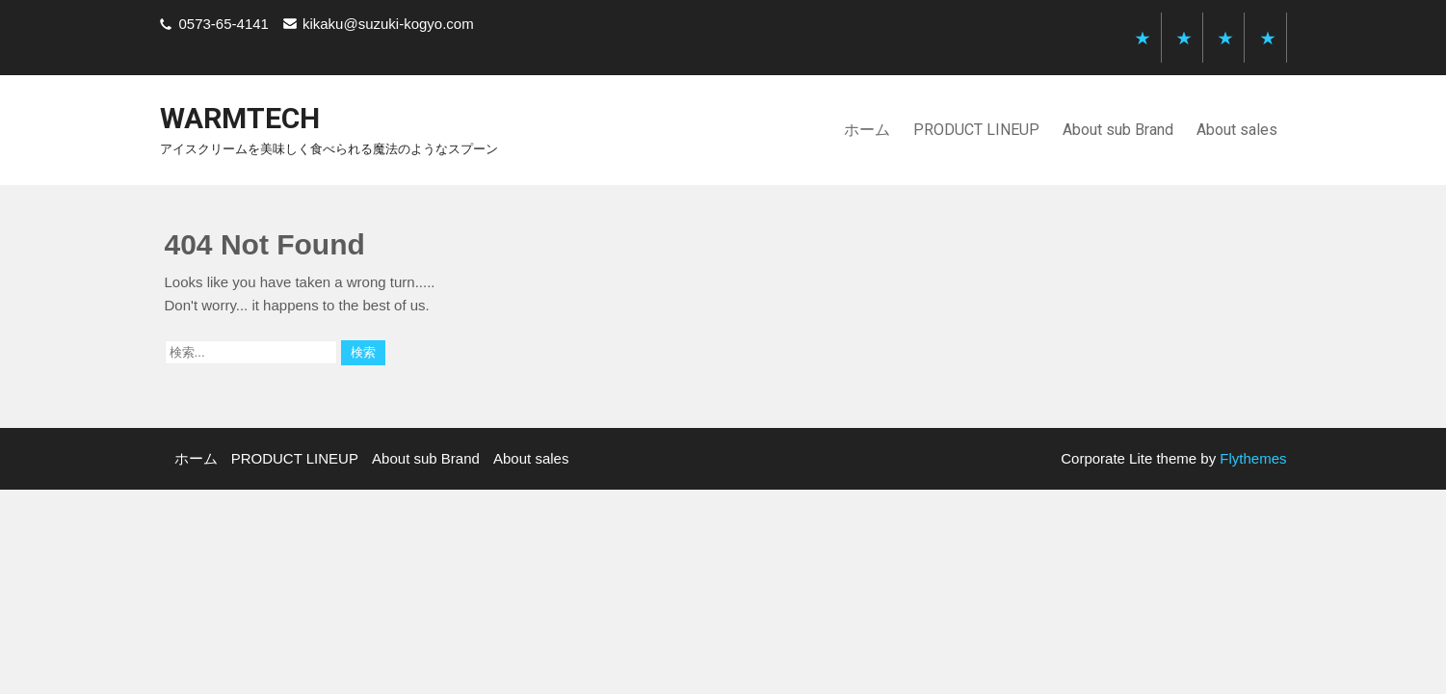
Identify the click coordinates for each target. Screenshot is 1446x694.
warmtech (240, 118)
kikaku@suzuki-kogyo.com (388, 23)
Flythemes (1251, 458)
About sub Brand (1118, 129)
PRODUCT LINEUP (976, 129)
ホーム (867, 129)
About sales (1236, 129)
